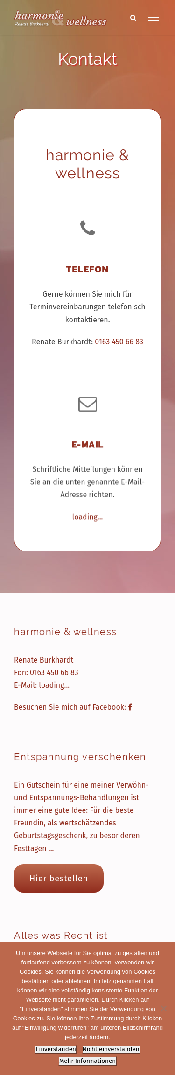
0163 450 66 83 (119, 341)
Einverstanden (55, 1049)
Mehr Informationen (87, 1061)
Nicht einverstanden (111, 1049)
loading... (87, 514)
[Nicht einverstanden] (163, 1008)
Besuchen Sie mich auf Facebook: (73, 707)
